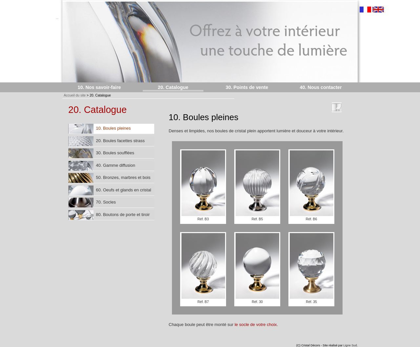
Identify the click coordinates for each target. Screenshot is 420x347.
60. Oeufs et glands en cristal (110, 190)
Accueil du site (75, 95)
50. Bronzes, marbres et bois (109, 178)
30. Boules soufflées (101, 153)
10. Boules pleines (100, 129)
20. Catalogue (173, 87)
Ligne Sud (350, 345)
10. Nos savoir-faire (99, 87)
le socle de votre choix (256, 324)
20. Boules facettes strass (107, 141)
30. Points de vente (247, 87)
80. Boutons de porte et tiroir (109, 215)
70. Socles (92, 202)
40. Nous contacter (321, 87)
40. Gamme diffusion (102, 166)
